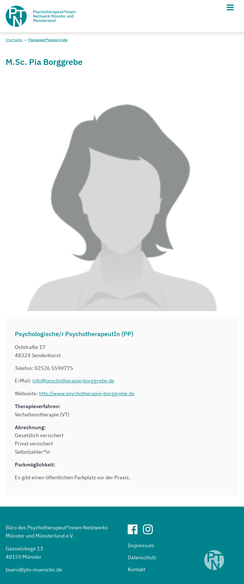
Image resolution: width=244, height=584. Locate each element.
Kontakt (136, 569)
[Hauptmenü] (230, 7)
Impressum (141, 545)
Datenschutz (142, 557)
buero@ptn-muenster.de (34, 569)
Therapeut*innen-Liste (47, 40)
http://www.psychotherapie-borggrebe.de (87, 393)
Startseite (14, 40)
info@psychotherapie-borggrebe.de (73, 380)
